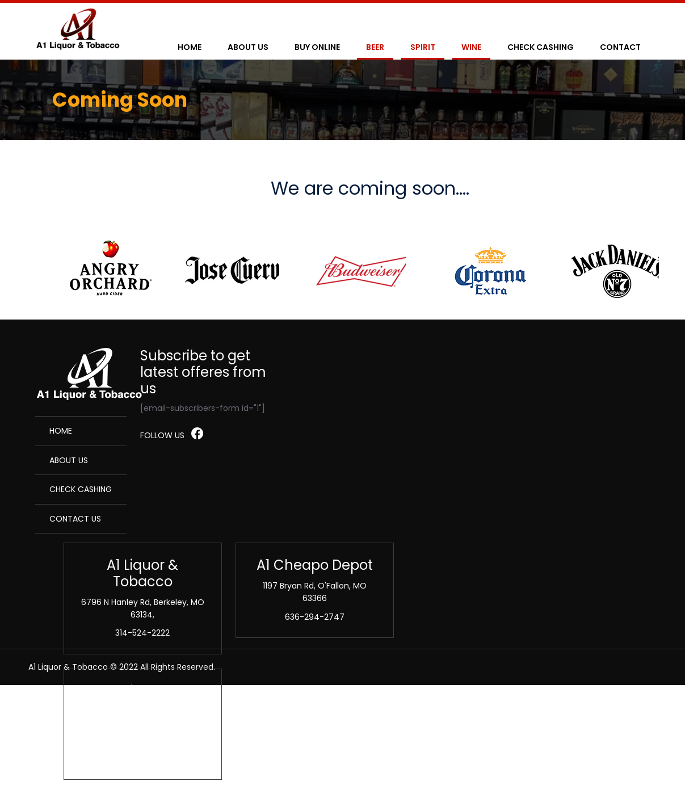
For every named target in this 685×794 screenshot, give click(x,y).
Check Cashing (540, 47)
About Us (248, 47)
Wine (471, 47)
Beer (375, 47)
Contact (620, 47)
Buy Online (317, 47)
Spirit (422, 47)
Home (189, 47)
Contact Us (75, 518)
